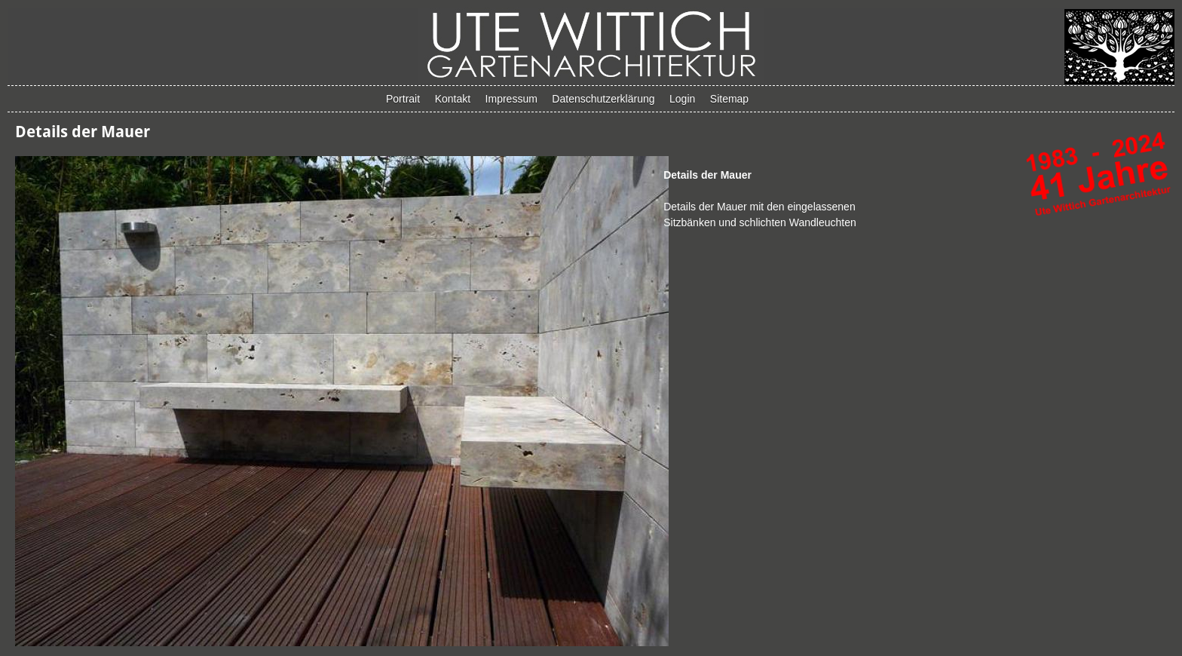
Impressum (511, 99)
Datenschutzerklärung (603, 99)
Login (682, 99)
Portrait (403, 99)
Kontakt (452, 99)
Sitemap (729, 99)
